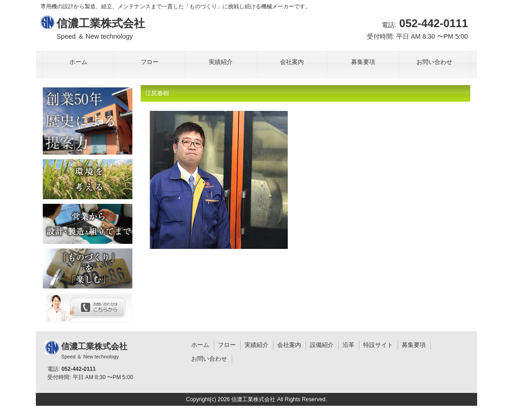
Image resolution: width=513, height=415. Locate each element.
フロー (227, 344)
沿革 (348, 344)
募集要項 (414, 344)
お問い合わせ (209, 358)
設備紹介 (322, 344)
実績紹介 (256, 344)
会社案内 (289, 344)
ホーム (200, 344)
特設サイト (378, 344)
